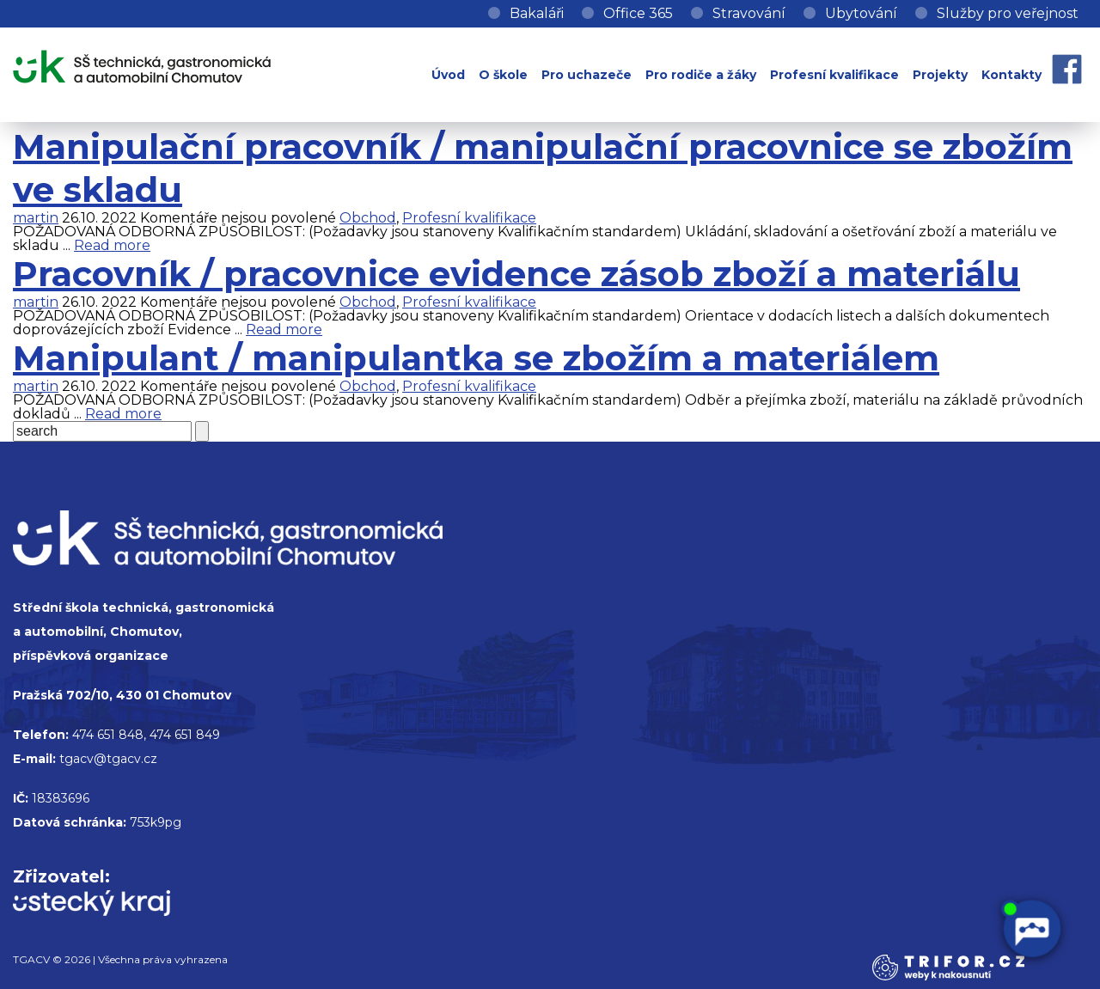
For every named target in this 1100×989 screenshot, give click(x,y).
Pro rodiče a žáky (700, 74)
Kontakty (1011, 74)
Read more (112, 245)
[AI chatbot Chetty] (1031, 928)
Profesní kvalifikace (834, 74)
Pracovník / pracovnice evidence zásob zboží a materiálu (516, 274)
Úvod (448, 74)
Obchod (367, 218)
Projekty (940, 74)
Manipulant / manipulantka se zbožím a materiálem (476, 358)
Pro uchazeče (586, 74)
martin (35, 218)
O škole (503, 74)
